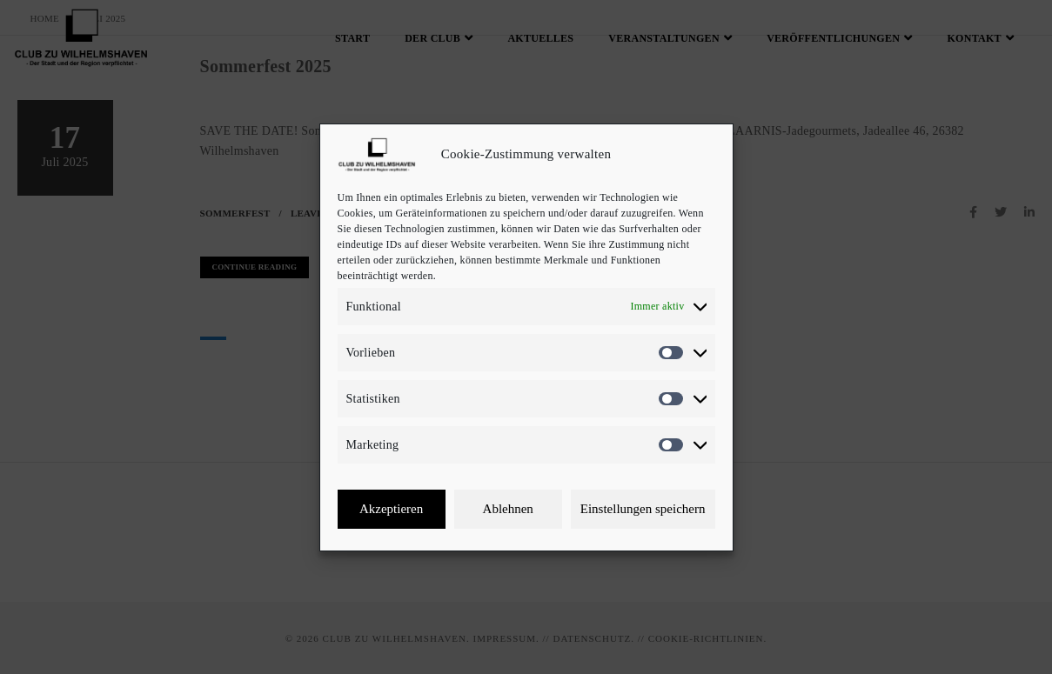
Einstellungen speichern (643, 509)
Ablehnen (508, 509)
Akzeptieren (391, 509)
